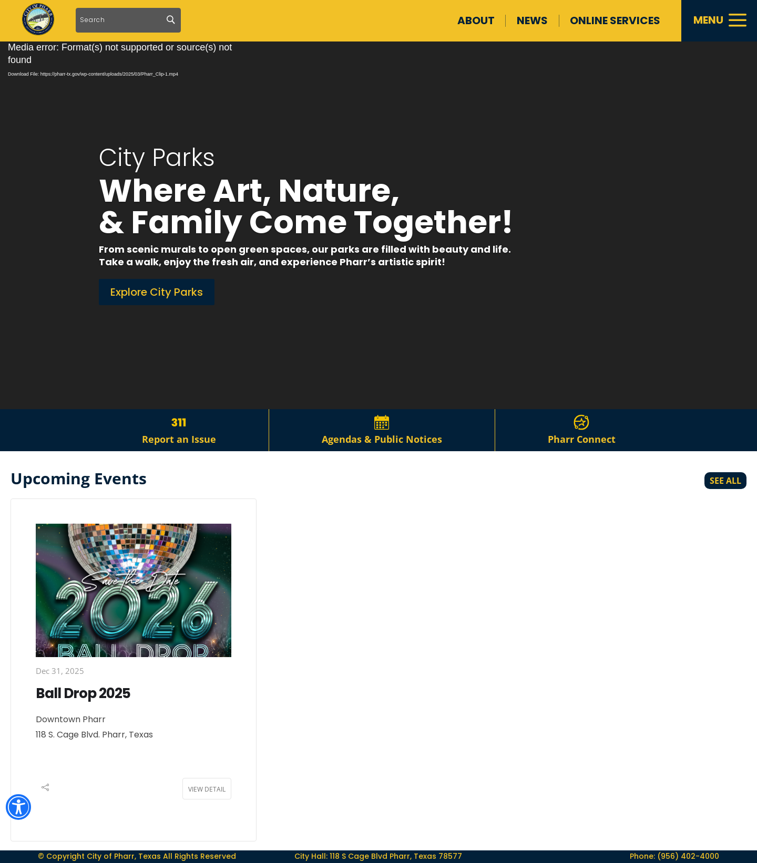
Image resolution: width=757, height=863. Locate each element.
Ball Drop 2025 (83, 693)
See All (725, 480)
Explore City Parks (156, 292)
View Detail (207, 789)
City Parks (157, 157)
